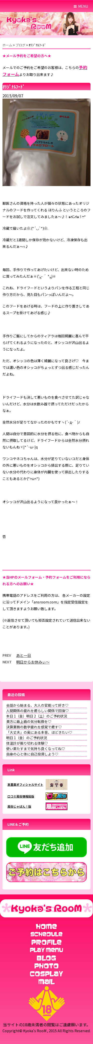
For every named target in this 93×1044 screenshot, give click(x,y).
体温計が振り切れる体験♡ (27, 743)
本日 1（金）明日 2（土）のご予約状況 (36, 716)
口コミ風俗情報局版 (20, 796)
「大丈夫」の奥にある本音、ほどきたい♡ (39, 732)
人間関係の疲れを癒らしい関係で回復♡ (37, 710)
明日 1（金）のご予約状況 (26, 737)
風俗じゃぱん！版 (19, 806)
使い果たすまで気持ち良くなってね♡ (35, 748)
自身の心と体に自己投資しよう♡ (32, 754)
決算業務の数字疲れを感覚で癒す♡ (34, 726)
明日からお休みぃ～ (33, 662)
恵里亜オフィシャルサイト (25, 784)
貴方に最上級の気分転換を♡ (28, 721)
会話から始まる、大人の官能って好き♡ (37, 705)
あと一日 (23, 655)
